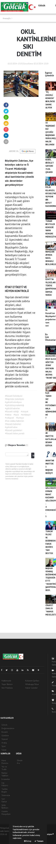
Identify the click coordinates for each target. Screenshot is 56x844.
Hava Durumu (4, 761)
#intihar (8, 414)
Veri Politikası (7, 687)
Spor (3, 746)
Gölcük (41, 5)
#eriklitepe (25, 414)
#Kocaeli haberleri (13, 424)
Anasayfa (7, 18)
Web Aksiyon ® (48, 834)
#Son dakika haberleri (14, 421)
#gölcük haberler (12, 408)
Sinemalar (5, 795)
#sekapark (9, 417)
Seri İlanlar (4, 800)
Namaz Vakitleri (4, 774)
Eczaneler (5, 779)
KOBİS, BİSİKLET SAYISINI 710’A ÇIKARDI (49, 165)
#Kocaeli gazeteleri (13, 430)
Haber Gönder (31, 687)
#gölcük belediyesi (13, 402)
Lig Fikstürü (4, 784)
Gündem (5, 735)
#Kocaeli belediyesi (13, 396)
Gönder (33, 455)
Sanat (3, 749)
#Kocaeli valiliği (12, 411)
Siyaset (4, 739)
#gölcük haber (11, 427)
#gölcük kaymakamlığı (14, 405)
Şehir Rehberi (4, 806)
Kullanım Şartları (32, 680)
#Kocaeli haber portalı (14, 433)
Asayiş (4, 742)
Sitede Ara (20, 761)
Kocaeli (4, 732)
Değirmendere (7, 728)
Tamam (38, 841)
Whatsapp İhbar (32, 684)
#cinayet (24, 411)
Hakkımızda (6, 680)
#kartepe (20, 417)
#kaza (16, 414)
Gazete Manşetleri (6, 812)
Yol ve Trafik (4, 768)
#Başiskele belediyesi (14, 399)
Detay (27, 841)
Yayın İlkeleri (7, 684)
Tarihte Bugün (4, 790)
